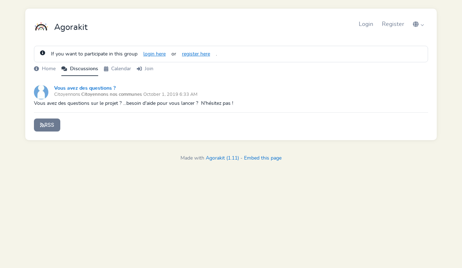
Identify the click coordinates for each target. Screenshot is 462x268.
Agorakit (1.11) (222, 158)
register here (196, 54)
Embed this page (263, 158)
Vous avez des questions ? (85, 88)
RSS (47, 125)
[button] (418, 24)
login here (154, 54)
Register (393, 24)
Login (366, 24)
